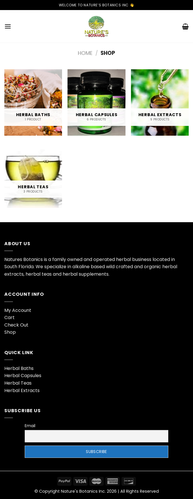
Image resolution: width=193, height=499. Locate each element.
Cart (9, 317)
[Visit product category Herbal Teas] (33, 174)
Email (30, 426)
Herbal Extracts (22, 390)
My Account (17, 310)
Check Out (16, 325)
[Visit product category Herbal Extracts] (160, 102)
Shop (10, 332)
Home (85, 53)
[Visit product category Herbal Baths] (33, 102)
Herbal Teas (18, 383)
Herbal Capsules (22, 375)
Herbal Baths (19, 368)
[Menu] (7, 26)
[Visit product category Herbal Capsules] (96, 102)
